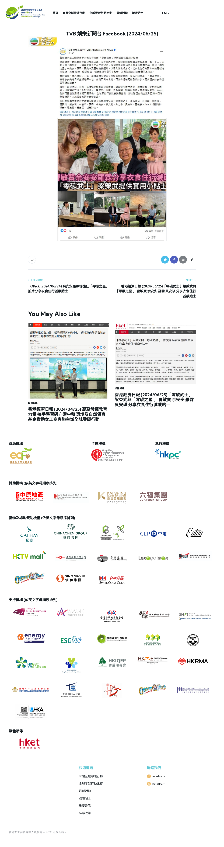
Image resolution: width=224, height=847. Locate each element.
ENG (165, 13)
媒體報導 (33, 403)
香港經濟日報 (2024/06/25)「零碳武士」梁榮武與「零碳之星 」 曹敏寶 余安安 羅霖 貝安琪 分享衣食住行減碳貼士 (154, 399)
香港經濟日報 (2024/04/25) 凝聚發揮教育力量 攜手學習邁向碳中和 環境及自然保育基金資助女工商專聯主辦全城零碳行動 (67, 414)
